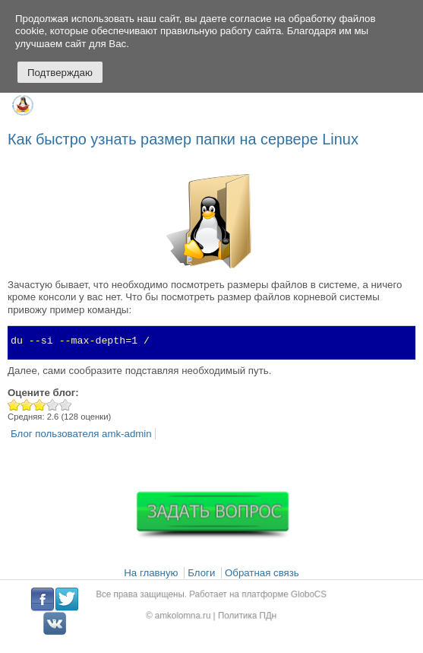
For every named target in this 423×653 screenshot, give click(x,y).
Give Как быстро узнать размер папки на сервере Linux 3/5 (39, 405)
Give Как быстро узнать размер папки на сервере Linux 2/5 (27, 405)
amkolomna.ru (187, 614)
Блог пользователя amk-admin (81, 433)
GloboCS (298, 595)
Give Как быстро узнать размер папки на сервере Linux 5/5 (65, 405)
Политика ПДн (243, 614)
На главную (151, 573)
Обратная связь (262, 573)
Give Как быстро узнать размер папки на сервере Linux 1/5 (14, 405)
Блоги (201, 573)
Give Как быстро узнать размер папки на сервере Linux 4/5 (52, 405)
